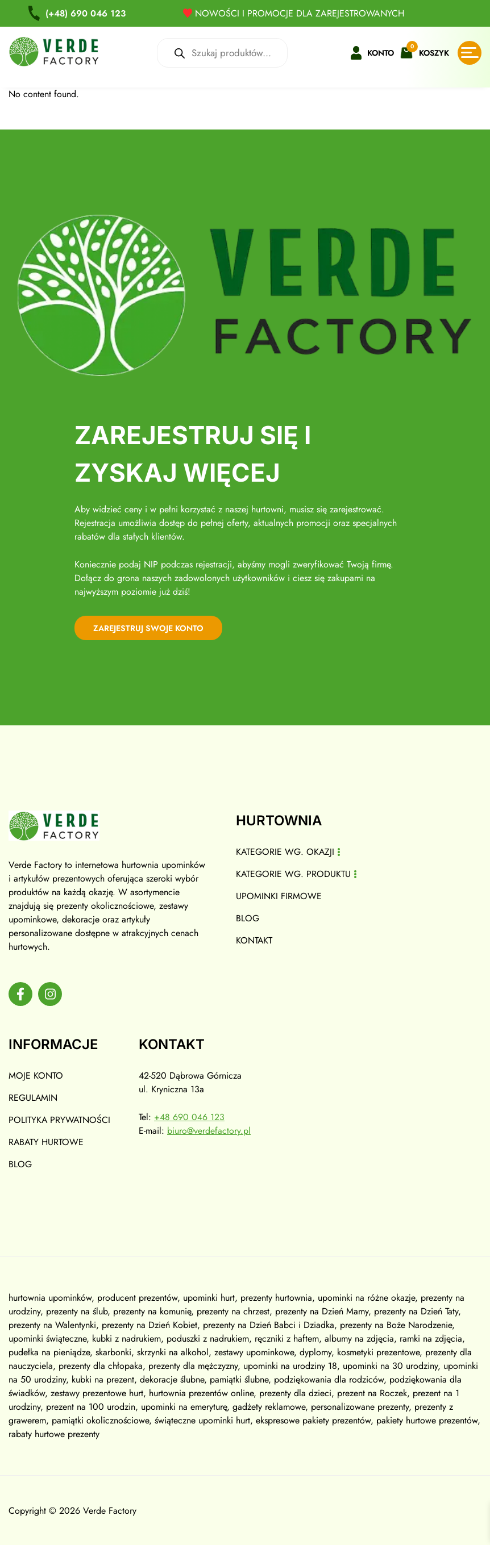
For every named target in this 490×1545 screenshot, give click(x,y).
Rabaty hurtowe (47, 1141)
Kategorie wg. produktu (293, 872)
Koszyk (434, 53)
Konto (380, 53)
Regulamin (33, 1097)
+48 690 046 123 (190, 1116)
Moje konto (36, 1075)
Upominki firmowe (279, 894)
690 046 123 (86, 13)
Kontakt (254, 939)
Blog (247, 917)
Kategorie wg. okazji (285, 850)
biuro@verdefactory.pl (210, 1130)
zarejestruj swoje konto (155, 626)
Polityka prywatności (60, 1119)
